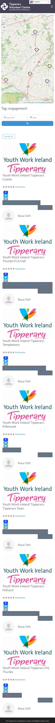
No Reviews (20, 187)
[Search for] (14, 117)
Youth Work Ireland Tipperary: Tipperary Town (23, 506)
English (35, 1)
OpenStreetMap (41, 103)
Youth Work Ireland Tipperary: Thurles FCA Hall (23, 259)
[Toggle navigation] (52, 6)
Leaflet (25, 103)
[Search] (27, 123)
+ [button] (4, 17)
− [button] (4, 20)
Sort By (9, 136)
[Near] (40, 117)
